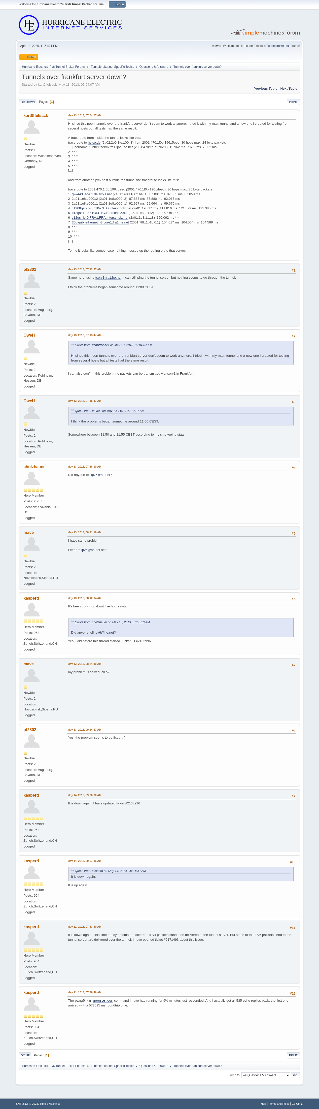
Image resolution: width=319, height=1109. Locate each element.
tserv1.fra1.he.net (108, 277)
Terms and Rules (279, 1103)
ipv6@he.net (100, 475)
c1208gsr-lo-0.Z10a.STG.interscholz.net (101, 208)
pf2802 (29, 269)
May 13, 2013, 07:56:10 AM (84, 466)
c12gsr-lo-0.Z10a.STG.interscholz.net (100, 213)
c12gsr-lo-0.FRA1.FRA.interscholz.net (100, 217)
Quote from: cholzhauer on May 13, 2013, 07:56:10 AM (112, 622)
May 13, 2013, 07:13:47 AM (84, 335)
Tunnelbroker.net (277, 46)
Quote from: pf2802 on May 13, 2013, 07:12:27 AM (109, 411)
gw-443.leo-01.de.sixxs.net (92, 194)
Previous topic (265, 88)
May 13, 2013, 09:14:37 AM (84, 729)
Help (263, 1103)
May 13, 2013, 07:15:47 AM (84, 400)
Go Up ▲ (297, 1103)
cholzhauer (34, 467)
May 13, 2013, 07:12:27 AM (84, 269)
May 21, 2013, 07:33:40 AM (84, 926)
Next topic (288, 88)
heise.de (94, 142)
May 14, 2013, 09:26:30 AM (84, 795)
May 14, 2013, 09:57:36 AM (84, 860)
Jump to (234, 1075)
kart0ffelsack (35, 115)
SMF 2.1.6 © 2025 (27, 1103)
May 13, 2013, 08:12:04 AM (84, 598)
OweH (29, 335)
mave (28, 532)
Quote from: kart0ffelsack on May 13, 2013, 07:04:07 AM (113, 345)
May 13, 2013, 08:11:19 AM (84, 532)
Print (293, 102)
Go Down (28, 102)
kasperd (31, 598)
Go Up (25, 1055)
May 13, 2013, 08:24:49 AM (84, 663)
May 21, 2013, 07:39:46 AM (84, 992)
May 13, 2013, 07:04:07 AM (84, 115)
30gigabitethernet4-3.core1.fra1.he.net (100, 222)
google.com (103, 1000)
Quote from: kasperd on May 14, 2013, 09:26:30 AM (110, 871)
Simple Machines (50, 1103)
